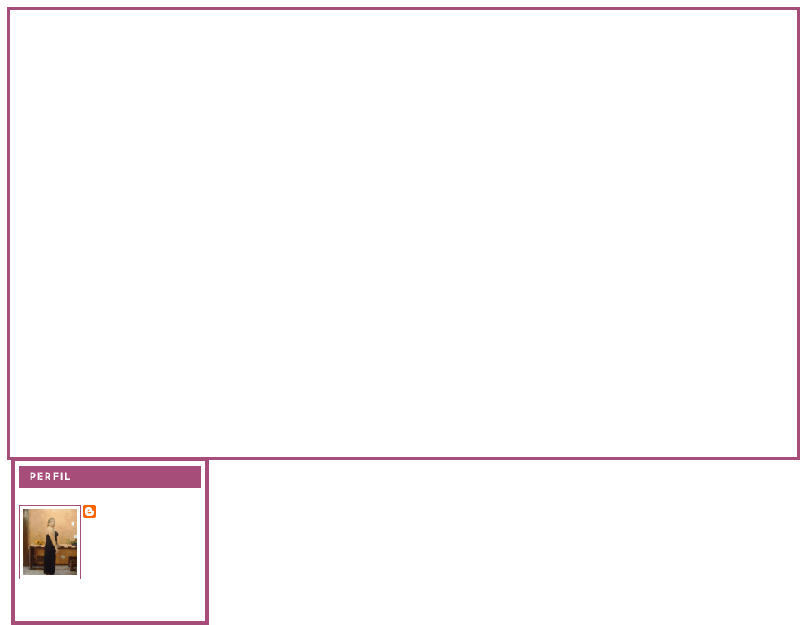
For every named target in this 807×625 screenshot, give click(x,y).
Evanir (120, 511)
